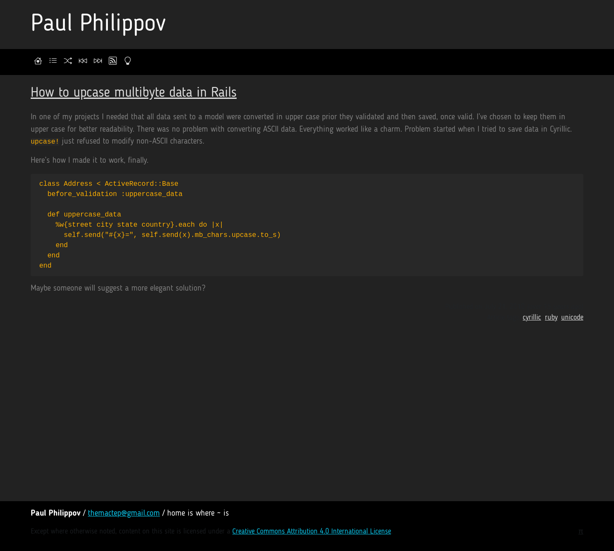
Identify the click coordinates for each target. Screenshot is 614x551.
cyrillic (532, 317)
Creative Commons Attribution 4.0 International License (311, 531)
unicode (572, 317)
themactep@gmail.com (124, 514)
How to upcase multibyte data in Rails (134, 93)
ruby (551, 317)
